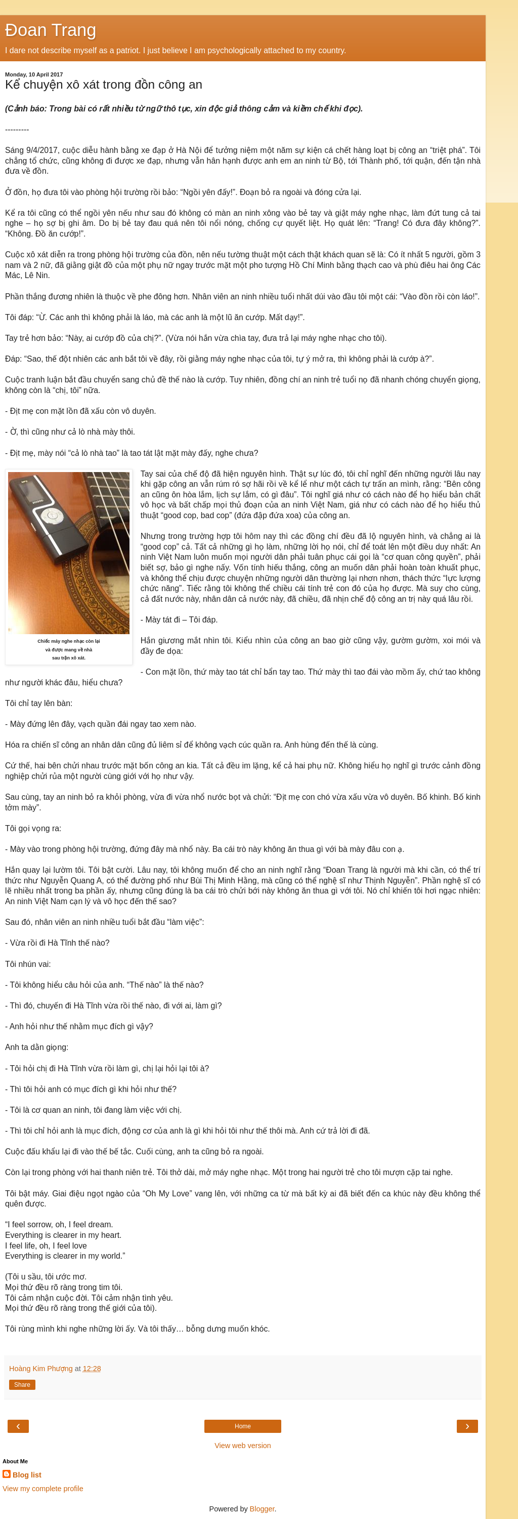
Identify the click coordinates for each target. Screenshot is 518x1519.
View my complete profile (43, 1489)
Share (22, 1384)
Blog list (27, 1475)
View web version (242, 1446)
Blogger (262, 1509)
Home (243, 1426)
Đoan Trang (51, 30)
